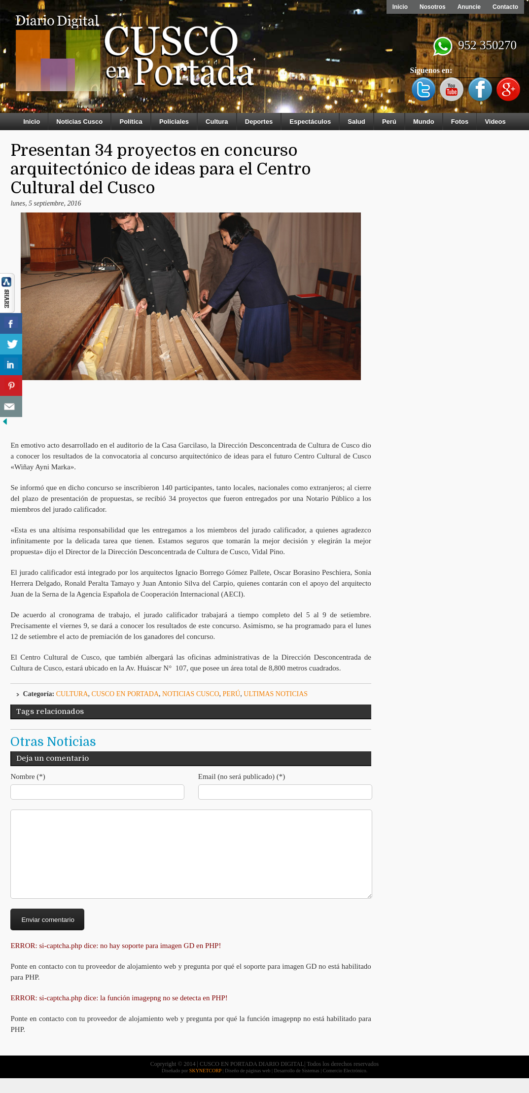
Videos (495, 121)
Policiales (174, 121)
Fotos (459, 121)
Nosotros (433, 6)
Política (130, 121)
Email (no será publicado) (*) (241, 776)
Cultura (217, 121)
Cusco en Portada (125, 694)
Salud (356, 121)
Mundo (423, 121)
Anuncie (469, 6)
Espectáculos (310, 121)
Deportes (259, 121)
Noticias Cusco (79, 121)
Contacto (505, 6)
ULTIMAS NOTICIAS (276, 694)
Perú (389, 121)
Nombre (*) (27, 776)
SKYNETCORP (205, 1085)
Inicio (400, 6)
